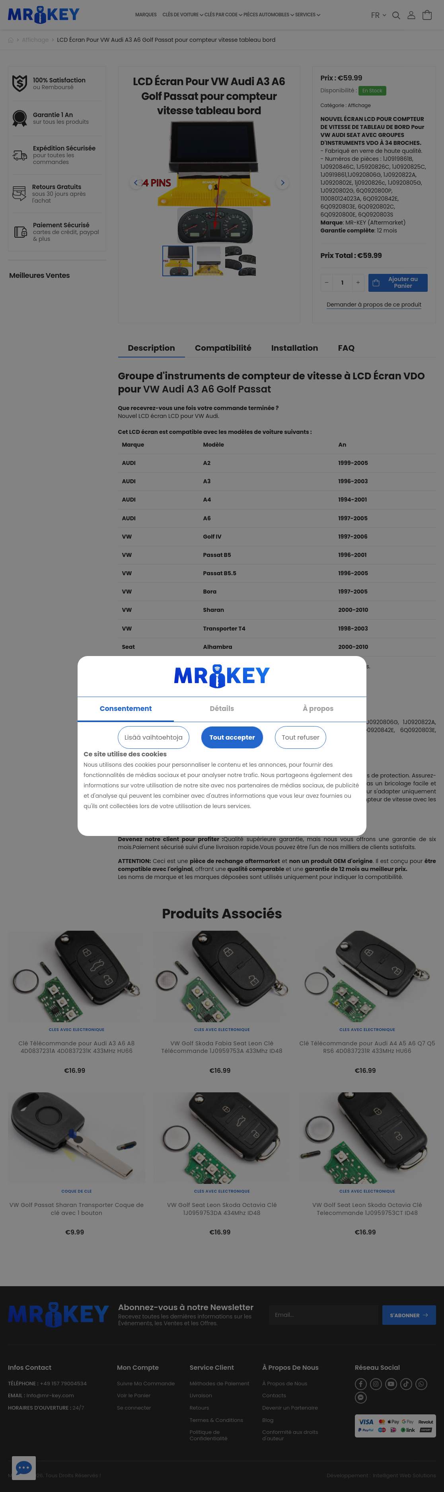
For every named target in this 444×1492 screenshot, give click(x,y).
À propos (318, 708)
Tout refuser (300, 737)
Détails (222, 708)
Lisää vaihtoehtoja (154, 737)
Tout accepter (232, 737)
